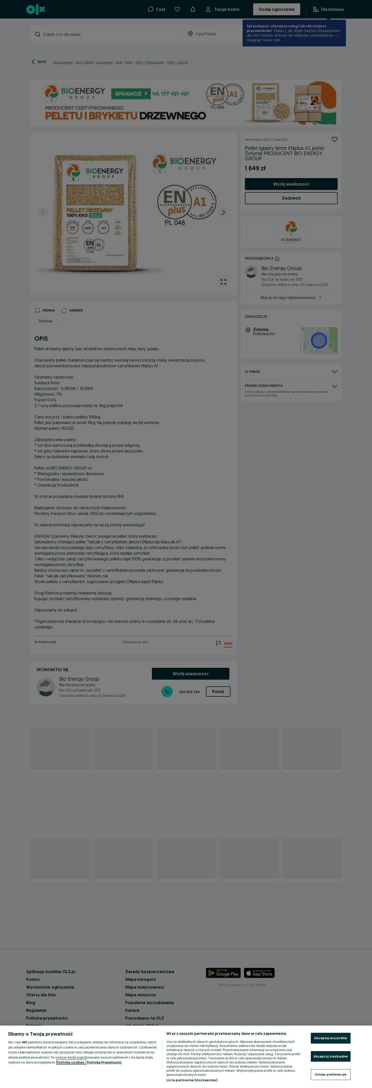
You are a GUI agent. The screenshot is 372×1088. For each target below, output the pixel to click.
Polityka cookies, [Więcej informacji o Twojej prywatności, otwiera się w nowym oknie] (71, 1062)
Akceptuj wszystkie (330, 1038)
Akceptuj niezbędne (331, 1056)
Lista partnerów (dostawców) (191, 1080)
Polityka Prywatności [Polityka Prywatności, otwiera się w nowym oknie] (104, 1062)
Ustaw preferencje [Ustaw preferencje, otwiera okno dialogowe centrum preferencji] (330, 1074)
